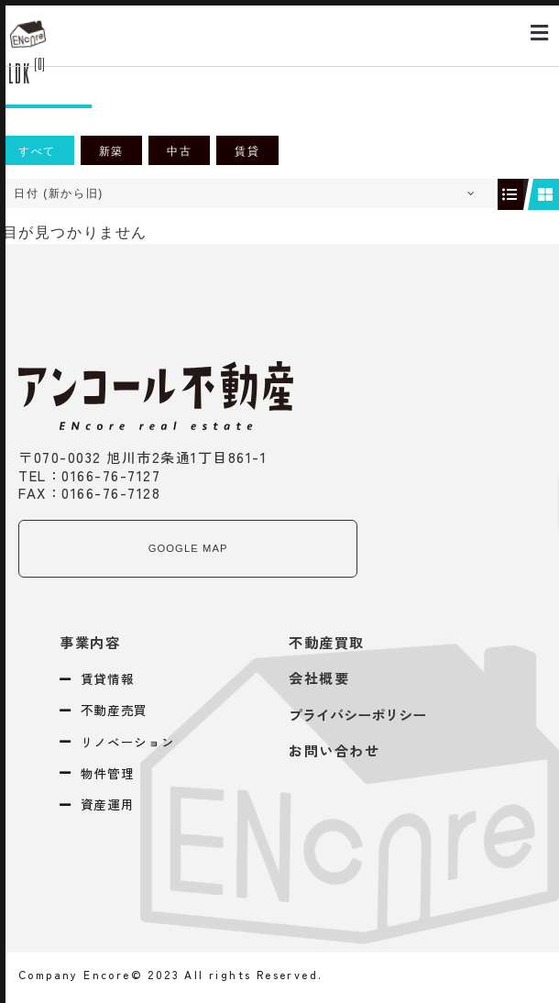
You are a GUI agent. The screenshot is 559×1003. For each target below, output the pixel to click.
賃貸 (247, 151)
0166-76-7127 (110, 475)
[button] (539, 33)
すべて (37, 151)
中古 (179, 151)
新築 (111, 151)
